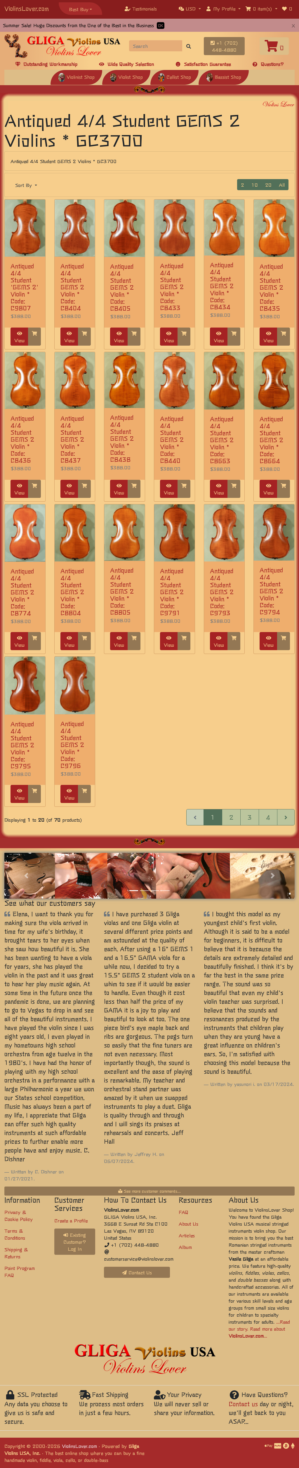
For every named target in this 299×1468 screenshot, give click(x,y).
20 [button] (268, 184)
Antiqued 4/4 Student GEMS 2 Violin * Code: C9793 (222, 591)
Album (185, 1246)
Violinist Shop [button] (76, 76)
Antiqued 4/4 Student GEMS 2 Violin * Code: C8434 (222, 285)
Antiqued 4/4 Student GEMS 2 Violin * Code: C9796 (72, 744)
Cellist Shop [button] (174, 76)
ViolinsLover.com (26, 8)
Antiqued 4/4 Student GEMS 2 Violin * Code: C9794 (271, 591)
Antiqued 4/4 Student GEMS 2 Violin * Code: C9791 (172, 591)
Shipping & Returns (16, 1253)
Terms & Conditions (14, 1234)
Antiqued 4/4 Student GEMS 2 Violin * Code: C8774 (22, 592)
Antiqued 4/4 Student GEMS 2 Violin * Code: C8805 (122, 591)
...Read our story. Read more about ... (259, 1328)
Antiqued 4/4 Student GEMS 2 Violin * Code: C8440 (172, 439)
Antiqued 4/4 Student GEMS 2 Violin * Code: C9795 (22, 745)
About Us (188, 1223)
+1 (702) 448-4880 (224, 46)
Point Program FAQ (19, 1271)
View (19, 337)
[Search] (155, 45)
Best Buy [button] (78, 9)
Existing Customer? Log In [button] (74, 1241)
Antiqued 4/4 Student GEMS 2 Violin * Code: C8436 (22, 439)
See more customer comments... (149, 1191)
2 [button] (242, 184)
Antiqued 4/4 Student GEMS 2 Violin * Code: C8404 (72, 287)
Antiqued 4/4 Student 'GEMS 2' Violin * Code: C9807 (24, 287)
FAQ (183, 1211)
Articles (187, 1235)
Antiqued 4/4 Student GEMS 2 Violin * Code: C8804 (72, 591)
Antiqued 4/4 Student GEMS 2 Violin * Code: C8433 (172, 286)
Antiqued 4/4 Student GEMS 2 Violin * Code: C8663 (222, 439)
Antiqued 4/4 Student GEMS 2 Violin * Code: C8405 (122, 287)
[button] (189, 8)
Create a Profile (71, 1220)
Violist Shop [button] (126, 76)
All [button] (282, 184)
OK (160, 25)
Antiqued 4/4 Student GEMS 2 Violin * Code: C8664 (271, 439)
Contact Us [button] (137, 1272)
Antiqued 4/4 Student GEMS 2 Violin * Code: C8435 (271, 287)
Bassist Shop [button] (223, 76)
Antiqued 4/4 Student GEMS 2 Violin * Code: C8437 (72, 439)
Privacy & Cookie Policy (18, 1215)
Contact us (243, 1403)
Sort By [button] (24, 184)
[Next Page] (286, 817)
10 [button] (254, 184)
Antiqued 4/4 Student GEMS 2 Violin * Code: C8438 (122, 438)
